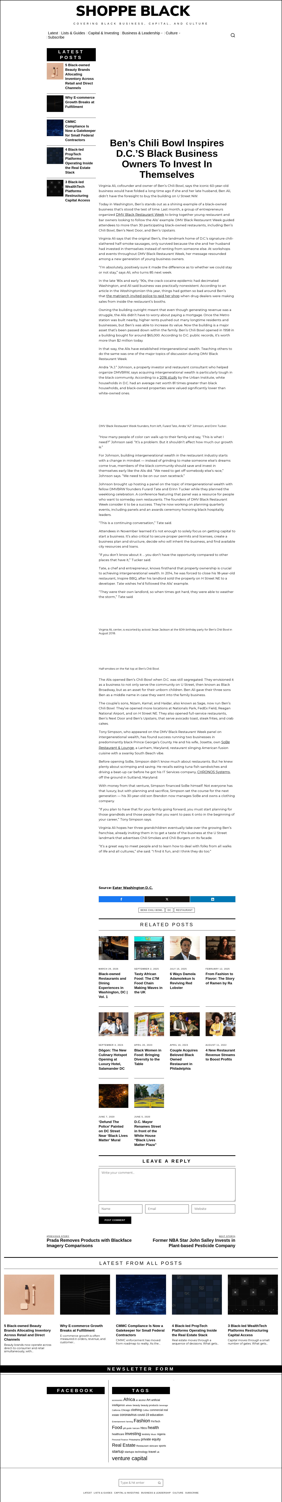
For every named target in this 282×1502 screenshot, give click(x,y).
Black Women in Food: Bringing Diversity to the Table (147, 1053)
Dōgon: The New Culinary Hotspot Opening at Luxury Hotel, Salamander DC (113, 1055)
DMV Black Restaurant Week (139, 214)
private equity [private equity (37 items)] (151, 1435)
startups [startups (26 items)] (129, 1448)
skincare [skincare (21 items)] (153, 1442)
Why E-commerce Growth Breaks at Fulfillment (80, 102)
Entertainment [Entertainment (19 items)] (118, 1418)
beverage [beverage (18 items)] (163, 1401)
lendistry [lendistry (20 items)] (146, 1430)
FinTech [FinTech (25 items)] (155, 1417)
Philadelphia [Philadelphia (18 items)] (134, 1436)
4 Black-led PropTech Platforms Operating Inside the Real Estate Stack (79, 161)
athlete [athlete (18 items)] (129, 1401)
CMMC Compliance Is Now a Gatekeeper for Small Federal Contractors (80, 131)
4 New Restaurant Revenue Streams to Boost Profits (220, 1050)
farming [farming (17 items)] (129, 1418)
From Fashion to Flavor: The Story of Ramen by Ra (220, 974)
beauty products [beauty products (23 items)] (149, 1401)
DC (169, 906)
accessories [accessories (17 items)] (117, 1396)
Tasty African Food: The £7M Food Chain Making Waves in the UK (148, 979)
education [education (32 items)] (156, 1411)
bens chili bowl (150, 906)
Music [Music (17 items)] (153, 1430)
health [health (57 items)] (153, 1423)
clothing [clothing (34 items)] (136, 1406)
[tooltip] (121, 895)
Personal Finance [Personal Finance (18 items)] (120, 1436)
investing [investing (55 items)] (133, 1429)
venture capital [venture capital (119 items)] (129, 1454)
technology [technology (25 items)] (141, 1448)
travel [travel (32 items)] (152, 1448)
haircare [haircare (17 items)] (136, 1424)
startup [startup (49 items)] (118, 1448)
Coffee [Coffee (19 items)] (146, 1406)
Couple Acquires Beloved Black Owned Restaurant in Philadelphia (184, 1055)
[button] (159, 1479)
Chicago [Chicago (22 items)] (125, 1406)
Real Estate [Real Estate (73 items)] (124, 1441)
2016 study (168, 376)
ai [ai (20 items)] (137, 1396)
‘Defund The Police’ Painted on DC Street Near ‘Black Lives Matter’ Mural (113, 1127)
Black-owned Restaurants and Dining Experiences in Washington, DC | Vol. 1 (113, 981)
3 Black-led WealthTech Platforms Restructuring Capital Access (77, 191)
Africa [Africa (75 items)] (129, 1395)
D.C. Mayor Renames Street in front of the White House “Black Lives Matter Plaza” (147, 1129)
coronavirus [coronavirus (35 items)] (128, 1411)
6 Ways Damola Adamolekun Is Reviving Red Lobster (183, 977)
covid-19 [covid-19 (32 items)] (143, 1411)
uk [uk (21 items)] (158, 1448)
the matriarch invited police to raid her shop (142, 295)
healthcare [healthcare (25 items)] (118, 1430)
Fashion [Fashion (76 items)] (142, 1416)
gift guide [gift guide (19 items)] (127, 1424)
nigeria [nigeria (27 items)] (161, 1430)
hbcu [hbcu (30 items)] (144, 1424)
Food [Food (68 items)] (117, 1423)
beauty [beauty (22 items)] (136, 1401)
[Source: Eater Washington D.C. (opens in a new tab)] (132, 884)
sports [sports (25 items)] (162, 1441)
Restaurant (186, 906)
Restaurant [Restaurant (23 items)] (142, 1442)
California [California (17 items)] (116, 1406)
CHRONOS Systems (213, 769)
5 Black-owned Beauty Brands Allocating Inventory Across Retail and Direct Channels (79, 76)
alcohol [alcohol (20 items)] (142, 1396)
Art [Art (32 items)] (148, 1396)
